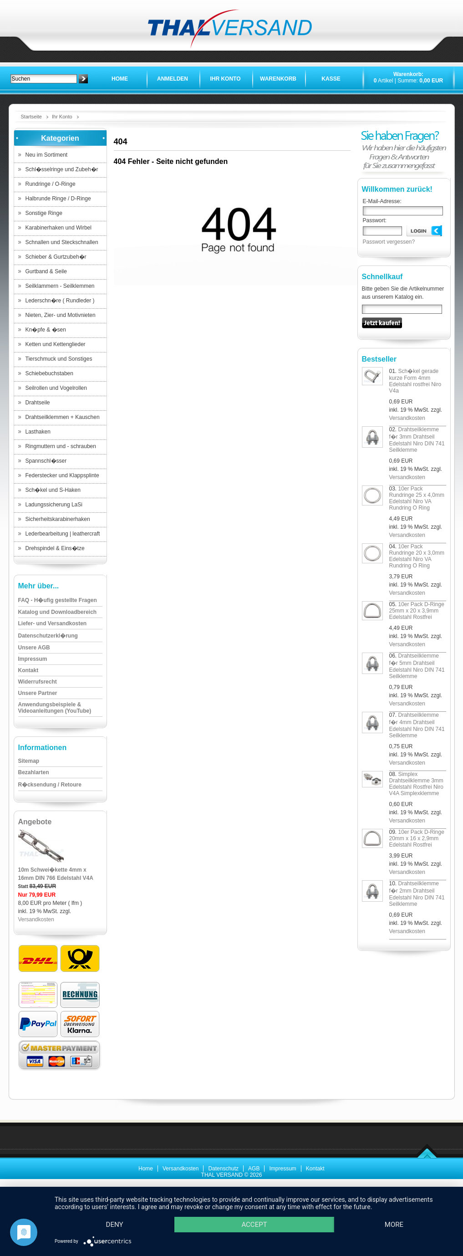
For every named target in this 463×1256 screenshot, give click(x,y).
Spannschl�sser (46, 461)
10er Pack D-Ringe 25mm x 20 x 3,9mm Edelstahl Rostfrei (416, 610)
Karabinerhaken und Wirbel (58, 228)
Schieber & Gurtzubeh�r (55, 257)
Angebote (35, 822)
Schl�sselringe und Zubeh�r (61, 169)
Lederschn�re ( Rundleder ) (60, 300)
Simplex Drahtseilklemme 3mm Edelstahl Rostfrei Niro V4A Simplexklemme (416, 783)
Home (120, 79)
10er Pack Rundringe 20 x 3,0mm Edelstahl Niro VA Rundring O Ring (416, 556)
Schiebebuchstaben (49, 373)
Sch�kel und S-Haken (53, 490)
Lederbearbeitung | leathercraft (62, 534)
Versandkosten (36, 919)
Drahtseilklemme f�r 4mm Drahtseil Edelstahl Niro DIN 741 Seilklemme (417, 725)
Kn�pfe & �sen (45, 330)
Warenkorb (278, 79)
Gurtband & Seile (46, 271)
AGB (253, 1168)
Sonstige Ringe (43, 213)
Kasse (330, 79)
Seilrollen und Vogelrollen (56, 388)
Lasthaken (38, 432)
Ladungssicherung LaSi (53, 504)
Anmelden (172, 79)
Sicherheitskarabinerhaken (57, 519)
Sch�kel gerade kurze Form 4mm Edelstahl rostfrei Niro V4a (415, 381)
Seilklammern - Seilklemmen (60, 286)
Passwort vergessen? (389, 242)
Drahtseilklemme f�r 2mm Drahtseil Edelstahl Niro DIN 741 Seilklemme (417, 893)
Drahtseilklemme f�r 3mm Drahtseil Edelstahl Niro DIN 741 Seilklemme (417, 439)
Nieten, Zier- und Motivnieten (60, 315)
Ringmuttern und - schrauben (60, 446)
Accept (254, 1224)
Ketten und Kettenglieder (55, 344)
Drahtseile (37, 402)
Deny (114, 1224)
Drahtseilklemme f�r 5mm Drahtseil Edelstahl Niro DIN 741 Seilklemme (417, 666)
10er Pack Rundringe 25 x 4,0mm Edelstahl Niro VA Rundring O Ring (416, 498)
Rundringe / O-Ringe (50, 184)
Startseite (31, 116)
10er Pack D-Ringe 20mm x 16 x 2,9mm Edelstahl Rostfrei (416, 838)
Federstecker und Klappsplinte (62, 475)
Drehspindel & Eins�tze (55, 548)
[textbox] (43, 78)
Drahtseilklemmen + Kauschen (62, 417)
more (394, 1224)
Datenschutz (223, 1168)
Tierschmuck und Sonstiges (58, 359)
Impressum (282, 1168)
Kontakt (315, 1168)
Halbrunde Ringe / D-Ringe (58, 198)
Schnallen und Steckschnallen (61, 242)
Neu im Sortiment (46, 155)
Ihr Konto (225, 79)
